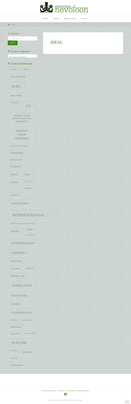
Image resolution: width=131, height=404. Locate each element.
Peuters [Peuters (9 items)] (13, 320)
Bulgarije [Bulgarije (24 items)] (16, 95)
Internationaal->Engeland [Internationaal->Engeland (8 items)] (22, 223)
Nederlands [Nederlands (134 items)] (22, 285)
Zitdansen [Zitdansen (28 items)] (17, 365)
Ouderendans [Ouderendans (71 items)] (21, 312)
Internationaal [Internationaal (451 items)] (28, 215)
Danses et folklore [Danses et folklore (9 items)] (19, 146)
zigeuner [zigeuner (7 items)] (13, 358)
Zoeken (12, 43)
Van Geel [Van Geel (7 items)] (13, 350)
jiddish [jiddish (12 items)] (29, 230)
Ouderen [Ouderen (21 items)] (15, 304)
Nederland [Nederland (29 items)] (17, 276)
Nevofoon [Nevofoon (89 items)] (19, 295)
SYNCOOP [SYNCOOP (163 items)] (19, 343)
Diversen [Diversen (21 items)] (15, 167)
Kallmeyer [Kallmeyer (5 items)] (30, 235)
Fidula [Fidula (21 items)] (28, 188)
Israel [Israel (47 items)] (15, 231)
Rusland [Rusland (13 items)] (14, 334)
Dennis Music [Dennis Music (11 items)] (16, 160)
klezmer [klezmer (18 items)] (15, 268)
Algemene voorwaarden (78, 390)
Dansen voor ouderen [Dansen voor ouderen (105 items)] (22, 134)
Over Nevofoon (49, 390)
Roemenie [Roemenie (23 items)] (15, 327)
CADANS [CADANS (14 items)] (14, 102)
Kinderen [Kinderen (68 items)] (18, 252)
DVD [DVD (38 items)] (27, 174)
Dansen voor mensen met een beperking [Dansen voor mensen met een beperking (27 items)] (21, 118)
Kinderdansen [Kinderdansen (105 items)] (23, 243)
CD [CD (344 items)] (28, 106)
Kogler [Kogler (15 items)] (29, 268)
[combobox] (22, 56)
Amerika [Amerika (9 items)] (14, 69)
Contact (61, 390)
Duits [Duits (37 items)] (14, 174)
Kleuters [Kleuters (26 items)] (16, 261)
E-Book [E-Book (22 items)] (14, 182)
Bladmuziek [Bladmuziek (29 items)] (18, 76)
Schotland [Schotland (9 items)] (29, 333)
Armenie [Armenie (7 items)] (26, 69)
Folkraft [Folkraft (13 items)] (15, 195)
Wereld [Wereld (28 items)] (27, 352)
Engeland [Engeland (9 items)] (28, 181)
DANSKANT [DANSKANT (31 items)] (17, 153)
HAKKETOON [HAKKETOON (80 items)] (20, 203)
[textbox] (22, 57)
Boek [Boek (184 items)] (16, 86)
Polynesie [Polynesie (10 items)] (26, 320)
